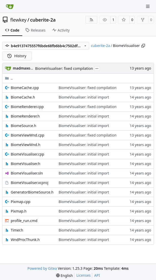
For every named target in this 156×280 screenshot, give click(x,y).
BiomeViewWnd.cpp (27, 135)
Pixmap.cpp (20, 201)
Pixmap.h (18, 211)
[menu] (64, 275)
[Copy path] (143, 45)
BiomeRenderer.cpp (27, 106)
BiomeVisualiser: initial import (84, 97)
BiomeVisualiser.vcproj (29, 182)
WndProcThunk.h (25, 239)
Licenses (83, 275)
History (16, 55)
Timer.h (17, 230)
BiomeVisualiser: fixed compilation (64, 68)
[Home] (10, 6)
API (97, 275)
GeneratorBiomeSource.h (32, 192)
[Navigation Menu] (148, 6)
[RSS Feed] (91, 20)
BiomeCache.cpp (25, 87)
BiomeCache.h (23, 97)
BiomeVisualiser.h (25, 163)
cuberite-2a (43, 19)
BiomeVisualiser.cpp (27, 154)
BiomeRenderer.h (25, 116)
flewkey (18, 19)
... (97, 68)
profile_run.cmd (24, 220)
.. (9, 78)
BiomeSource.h (23, 125)
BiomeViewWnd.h (25, 144)
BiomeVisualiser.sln (27, 173)
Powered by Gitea (42, 268)
